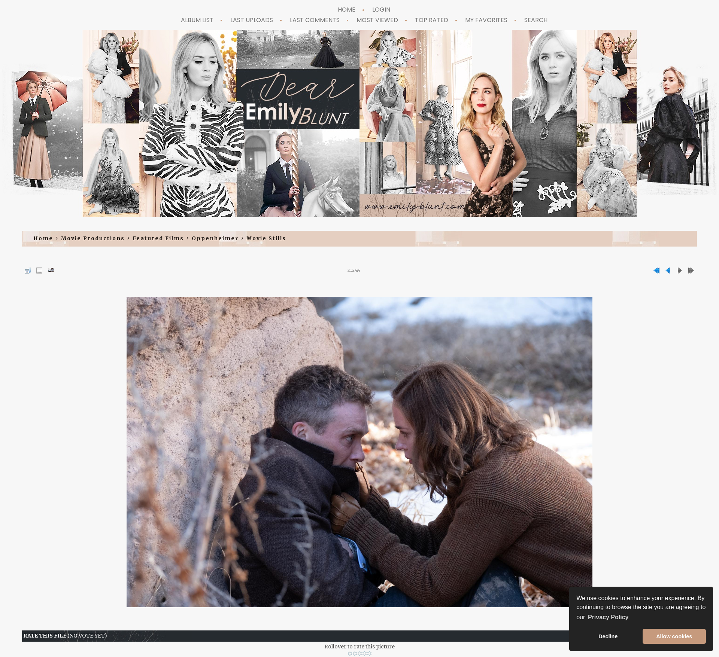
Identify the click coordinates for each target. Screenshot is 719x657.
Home (346, 9)
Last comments (315, 20)
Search (535, 20)
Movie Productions (93, 238)
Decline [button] (608, 636)
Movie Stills (266, 238)
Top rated (431, 20)
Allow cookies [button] (674, 636)
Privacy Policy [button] (608, 617)
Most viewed (377, 20)
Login (381, 9)
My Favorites (486, 20)
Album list (197, 20)
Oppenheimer (215, 238)
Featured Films (158, 238)
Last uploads (251, 20)
